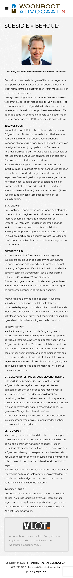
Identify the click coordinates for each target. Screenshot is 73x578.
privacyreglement (36, 571)
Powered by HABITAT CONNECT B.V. (46, 562)
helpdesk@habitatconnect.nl (44, 567)
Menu (8, 9)
